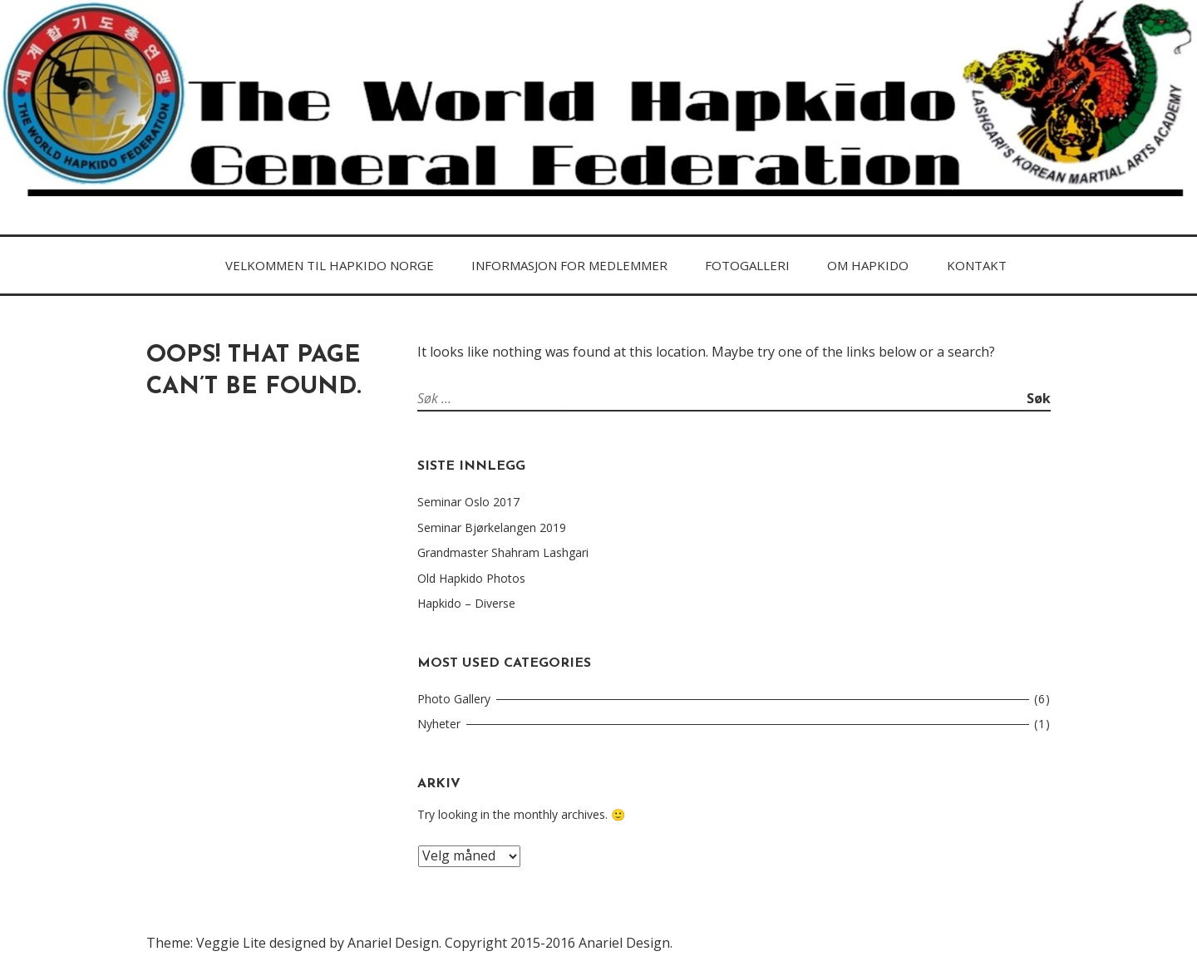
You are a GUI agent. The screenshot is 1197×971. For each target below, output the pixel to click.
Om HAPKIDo (868, 265)
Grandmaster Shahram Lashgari (503, 552)
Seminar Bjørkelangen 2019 (491, 527)
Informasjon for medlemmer (569, 265)
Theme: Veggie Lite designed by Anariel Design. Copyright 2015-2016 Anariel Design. (409, 943)
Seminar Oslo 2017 (468, 502)
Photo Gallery (453, 699)
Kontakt (977, 265)
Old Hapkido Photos (471, 578)
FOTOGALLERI (747, 265)
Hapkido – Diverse (466, 603)
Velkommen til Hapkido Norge (329, 265)
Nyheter (439, 724)
